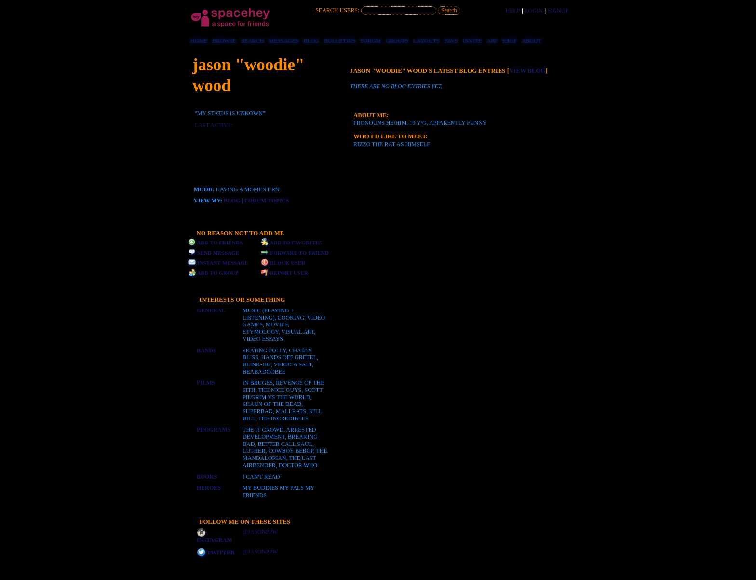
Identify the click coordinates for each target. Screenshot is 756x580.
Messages (284, 41)
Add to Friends (215, 242)
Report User (284, 273)
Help (513, 10)
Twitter (216, 552)
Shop (509, 41)
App (491, 41)
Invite (472, 41)
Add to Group (213, 273)
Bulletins (339, 41)
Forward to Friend (295, 253)
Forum (370, 41)
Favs (451, 41)
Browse (224, 41)
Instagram (214, 536)
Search (449, 10)
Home (198, 41)
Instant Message (218, 263)
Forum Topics (266, 200)
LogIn (534, 10)
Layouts (426, 41)
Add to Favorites (291, 242)
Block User (283, 263)
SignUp (558, 10)
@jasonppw (260, 531)
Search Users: (337, 10)
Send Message (213, 253)
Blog (312, 41)
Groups (397, 41)
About (531, 41)
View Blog (527, 70)
